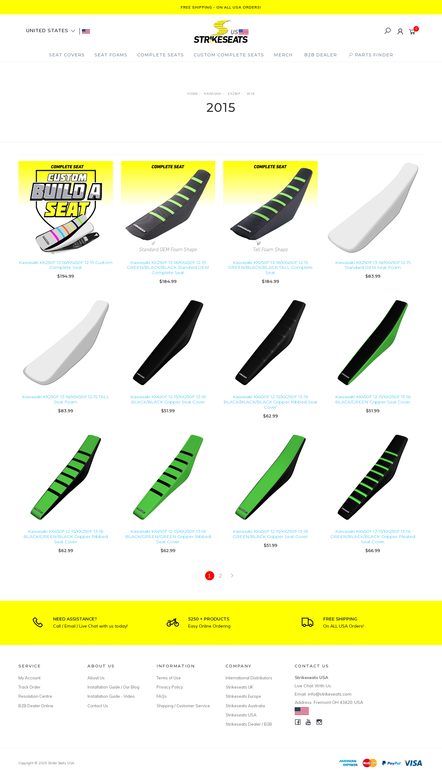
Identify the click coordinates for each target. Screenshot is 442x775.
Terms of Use (169, 677)
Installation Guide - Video (111, 696)
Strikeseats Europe (243, 696)
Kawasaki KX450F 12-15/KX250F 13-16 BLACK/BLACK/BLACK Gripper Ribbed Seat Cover (270, 407)
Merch (283, 55)
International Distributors (249, 677)
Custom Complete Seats (229, 55)
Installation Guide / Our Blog (113, 687)
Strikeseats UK (239, 687)
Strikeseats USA (241, 714)
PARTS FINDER (370, 55)
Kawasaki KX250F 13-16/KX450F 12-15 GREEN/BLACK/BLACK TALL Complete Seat (270, 268)
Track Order (29, 687)
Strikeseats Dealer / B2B (249, 724)
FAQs (162, 696)
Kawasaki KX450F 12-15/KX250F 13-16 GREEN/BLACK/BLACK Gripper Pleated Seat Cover (372, 542)
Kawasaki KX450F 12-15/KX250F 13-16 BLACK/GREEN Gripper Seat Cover (372, 404)
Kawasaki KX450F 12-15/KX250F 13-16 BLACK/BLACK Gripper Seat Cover (168, 404)
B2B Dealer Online (35, 705)
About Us (96, 677)
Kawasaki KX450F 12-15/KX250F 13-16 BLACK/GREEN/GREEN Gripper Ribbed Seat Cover (168, 542)
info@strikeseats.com (329, 694)
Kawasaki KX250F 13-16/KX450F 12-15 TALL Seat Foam (65, 404)
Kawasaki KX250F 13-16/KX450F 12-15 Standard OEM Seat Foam (372, 265)
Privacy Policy (170, 687)
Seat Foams (111, 55)
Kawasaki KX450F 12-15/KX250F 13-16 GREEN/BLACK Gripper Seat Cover (270, 539)
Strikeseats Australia (245, 705)
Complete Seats (160, 55)
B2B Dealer (320, 55)
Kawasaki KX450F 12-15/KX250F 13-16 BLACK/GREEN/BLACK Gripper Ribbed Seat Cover (65, 542)
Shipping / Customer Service (183, 705)
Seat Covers (67, 55)
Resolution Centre (35, 696)
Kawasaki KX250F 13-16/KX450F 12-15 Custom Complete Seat (65, 265)
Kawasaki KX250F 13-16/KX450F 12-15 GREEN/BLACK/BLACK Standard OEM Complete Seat (168, 268)
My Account (29, 677)
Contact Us (97, 705)
